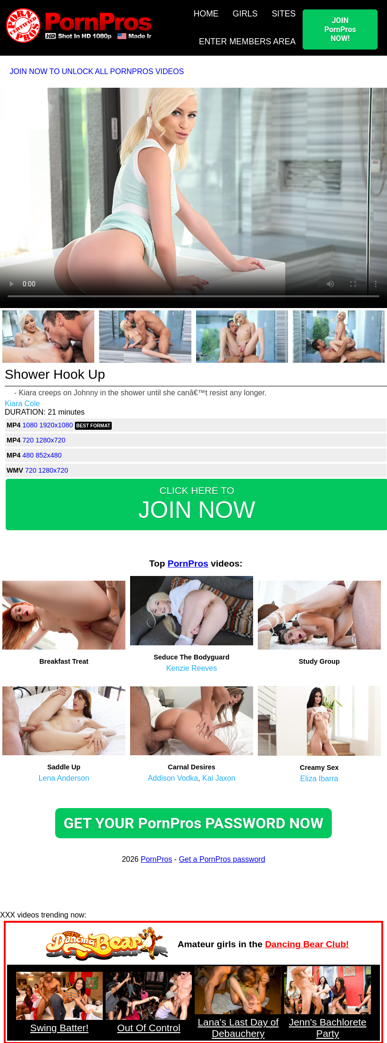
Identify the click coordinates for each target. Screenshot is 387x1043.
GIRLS (245, 13)
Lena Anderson (64, 778)
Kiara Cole (22, 404)
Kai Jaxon (218, 778)
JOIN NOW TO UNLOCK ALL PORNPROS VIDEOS (97, 71)
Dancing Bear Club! (307, 944)
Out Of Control (149, 1027)
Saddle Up (63, 767)
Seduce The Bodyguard (192, 657)
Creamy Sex (319, 767)
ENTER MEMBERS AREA (247, 41)
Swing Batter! (59, 1027)
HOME (206, 13)
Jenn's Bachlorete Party (328, 1028)
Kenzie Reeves (191, 668)
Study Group (319, 661)
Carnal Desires (191, 767)
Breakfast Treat (63, 661)
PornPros (188, 563)
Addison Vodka (173, 778)
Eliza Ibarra (319, 779)
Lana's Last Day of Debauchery (238, 1028)
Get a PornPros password (222, 859)
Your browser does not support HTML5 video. (193, 197)
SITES (284, 13)
